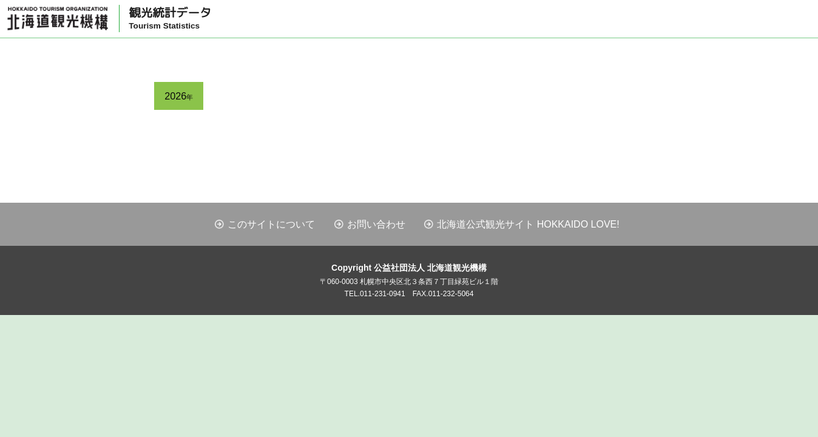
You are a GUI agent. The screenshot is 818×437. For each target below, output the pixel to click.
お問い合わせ (376, 224)
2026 (178, 95)
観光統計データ (170, 18)
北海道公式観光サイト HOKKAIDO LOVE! (528, 224)
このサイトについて (271, 224)
